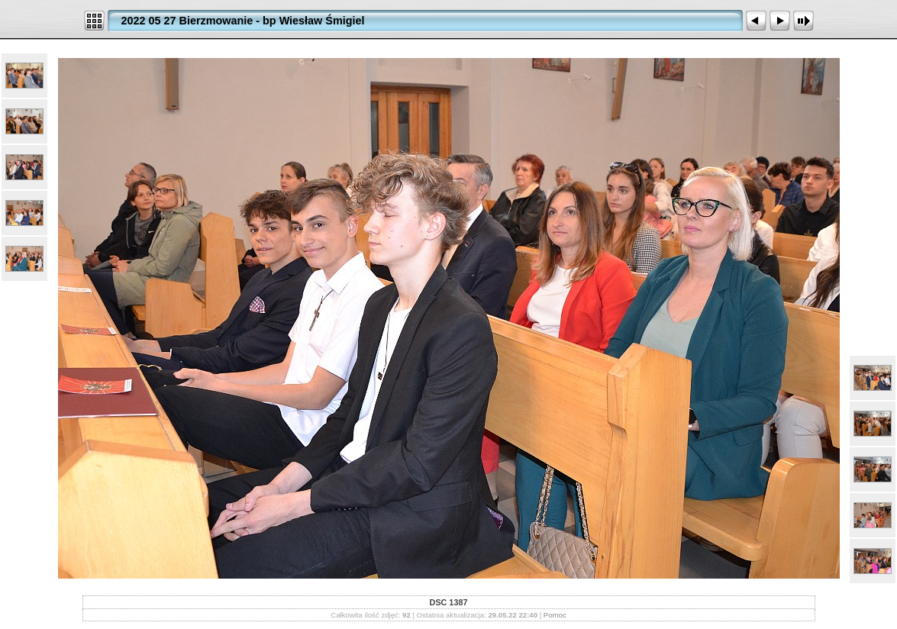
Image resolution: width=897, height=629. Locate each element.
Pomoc (555, 615)
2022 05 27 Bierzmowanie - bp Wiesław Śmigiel (243, 21)
